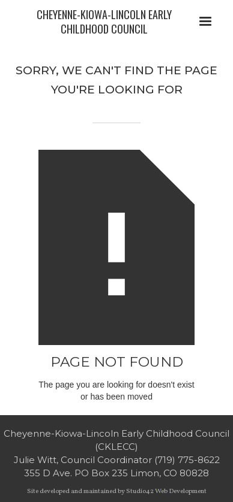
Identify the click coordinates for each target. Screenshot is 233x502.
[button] (205, 21)
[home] (101, 21)
